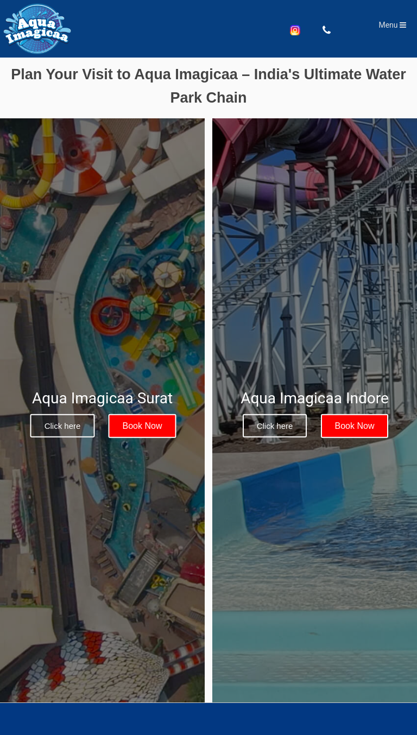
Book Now (142, 425)
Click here (63, 425)
